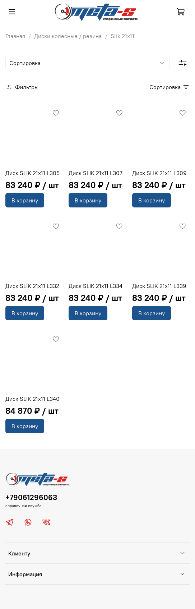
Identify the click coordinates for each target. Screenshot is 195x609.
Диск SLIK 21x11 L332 (32, 285)
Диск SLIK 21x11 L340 (32, 398)
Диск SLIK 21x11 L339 (159, 285)
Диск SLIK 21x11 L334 (95, 285)
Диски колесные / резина (68, 36)
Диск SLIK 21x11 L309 (159, 173)
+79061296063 (31, 497)
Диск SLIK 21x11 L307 (95, 173)
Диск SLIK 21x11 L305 (32, 173)
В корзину (24, 200)
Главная (15, 36)
